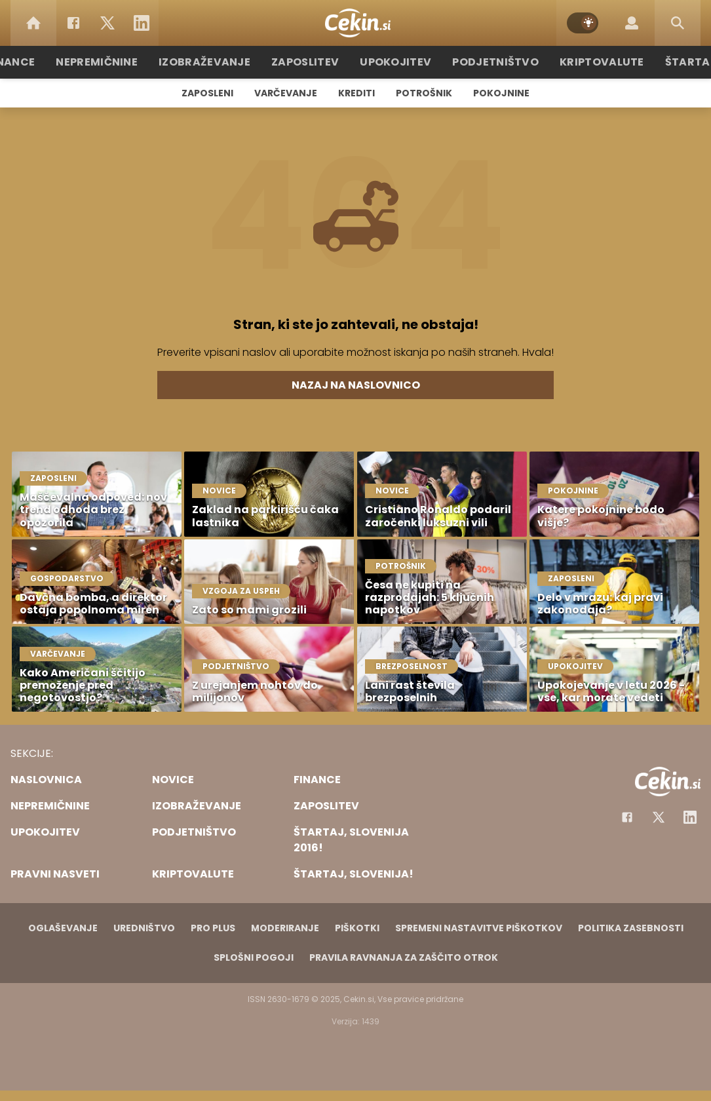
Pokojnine (501, 93)
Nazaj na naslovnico (356, 385)
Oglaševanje (63, 928)
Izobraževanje (219, 62)
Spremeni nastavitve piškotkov (478, 928)
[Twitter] (107, 23)
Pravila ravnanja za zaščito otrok (403, 957)
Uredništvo (144, 928)
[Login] (632, 23)
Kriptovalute (586, 62)
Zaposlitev (312, 62)
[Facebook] (73, 23)
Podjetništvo (489, 62)
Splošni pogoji (254, 957)
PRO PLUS (213, 928)
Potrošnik (424, 93)
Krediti (356, 93)
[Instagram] (690, 817)
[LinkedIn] (142, 23)
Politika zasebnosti (630, 928)
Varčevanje (285, 93)
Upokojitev (396, 62)
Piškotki (357, 928)
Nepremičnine (119, 62)
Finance (38, 62)
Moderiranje (285, 928)
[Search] (678, 23)
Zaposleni (207, 93)
